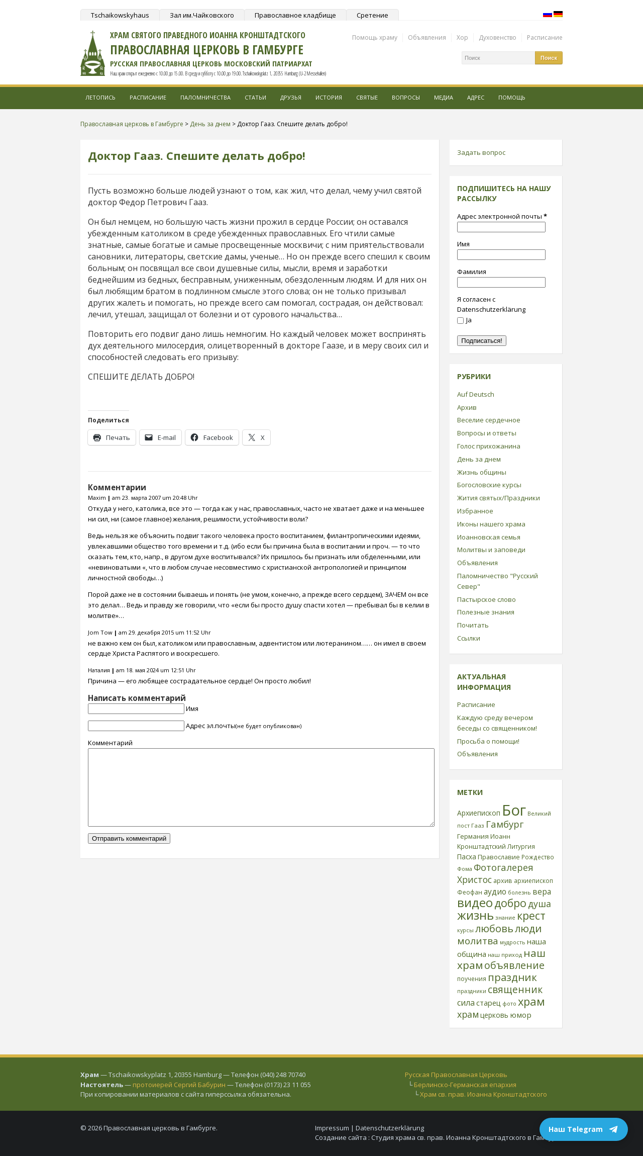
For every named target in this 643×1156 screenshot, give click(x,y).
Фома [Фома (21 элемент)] (464, 868)
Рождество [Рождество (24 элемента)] (537, 857)
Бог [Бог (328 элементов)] (514, 810)
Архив (467, 407)
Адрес (475, 97)
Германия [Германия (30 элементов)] (473, 836)
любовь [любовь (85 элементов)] (494, 928)
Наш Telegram (584, 1129)
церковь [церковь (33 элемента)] (494, 1015)
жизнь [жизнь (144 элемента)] (475, 915)
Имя (192, 708)
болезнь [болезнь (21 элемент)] (519, 892)
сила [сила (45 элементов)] (466, 1002)
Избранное (475, 510)
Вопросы (406, 97)
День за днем (479, 459)
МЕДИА (443, 97)
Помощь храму (374, 37)
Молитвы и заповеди (491, 549)
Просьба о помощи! (488, 741)
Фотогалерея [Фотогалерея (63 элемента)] (503, 867)
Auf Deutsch (475, 394)
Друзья (290, 97)
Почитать (473, 625)
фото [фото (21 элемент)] (509, 1003)
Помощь (511, 97)
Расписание (545, 37)
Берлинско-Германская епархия (465, 1084)
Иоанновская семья (488, 537)
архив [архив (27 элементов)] (502, 880)
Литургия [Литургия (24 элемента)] (521, 846)
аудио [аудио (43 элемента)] (495, 891)
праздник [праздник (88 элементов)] (512, 977)
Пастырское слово (486, 599)
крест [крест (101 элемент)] (531, 915)
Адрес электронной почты (502, 216)
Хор (462, 37)
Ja (464, 319)
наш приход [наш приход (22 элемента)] (505, 954)
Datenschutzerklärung (390, 1127)
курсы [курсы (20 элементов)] (465, 930)
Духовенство (497, 37)
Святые (367, 97)
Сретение (372, 15)
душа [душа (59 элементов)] (539, 904)
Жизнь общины (481, 472)
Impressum (332, 1127)
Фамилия (471, 271)
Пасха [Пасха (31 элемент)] (466, 856)
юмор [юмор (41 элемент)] (520, 1015)
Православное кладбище (295, 15)
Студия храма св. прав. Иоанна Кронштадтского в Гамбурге (467, 1137)
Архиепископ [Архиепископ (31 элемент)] (478, 813)
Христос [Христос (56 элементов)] (474, 879)
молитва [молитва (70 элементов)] (477, 940)
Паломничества (205, 97)
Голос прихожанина (488, 446)
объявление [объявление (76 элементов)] (514, 965)
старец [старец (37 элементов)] (488, 1003)
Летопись (100, 97)
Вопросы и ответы (486, 432)
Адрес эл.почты (243, 725)
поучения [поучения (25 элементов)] (471, 978)
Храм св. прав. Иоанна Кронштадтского (483, 1094)
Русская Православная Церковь (456, 1074)
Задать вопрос (481, 152)
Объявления (427, 37)
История (328, 97)
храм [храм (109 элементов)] (531, 1001)
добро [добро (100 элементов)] (510, 903)
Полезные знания (485, 611)
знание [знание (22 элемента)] (505, 917)
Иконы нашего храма (491, 523)
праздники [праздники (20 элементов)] (471, 991)
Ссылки (468, 638)
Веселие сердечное (488, 419)
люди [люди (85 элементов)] (528, 928)
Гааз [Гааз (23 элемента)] (477, 825)
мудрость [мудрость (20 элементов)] (512, 942)
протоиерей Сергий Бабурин (179, 1084)
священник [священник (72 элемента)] (515, 989)
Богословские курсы (489, 484)
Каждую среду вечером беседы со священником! (497, 723)
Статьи (255, 97)
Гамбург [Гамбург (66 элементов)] (504, 824)
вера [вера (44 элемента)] (541, 891)
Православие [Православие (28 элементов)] (499, 856)
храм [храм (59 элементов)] (468, 1014)
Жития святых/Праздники (498, 497)
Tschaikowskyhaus (120, 15)
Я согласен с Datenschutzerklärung (491, 304)
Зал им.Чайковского (202, 15)
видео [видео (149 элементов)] (475, 902)
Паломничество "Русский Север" (497, 581)
